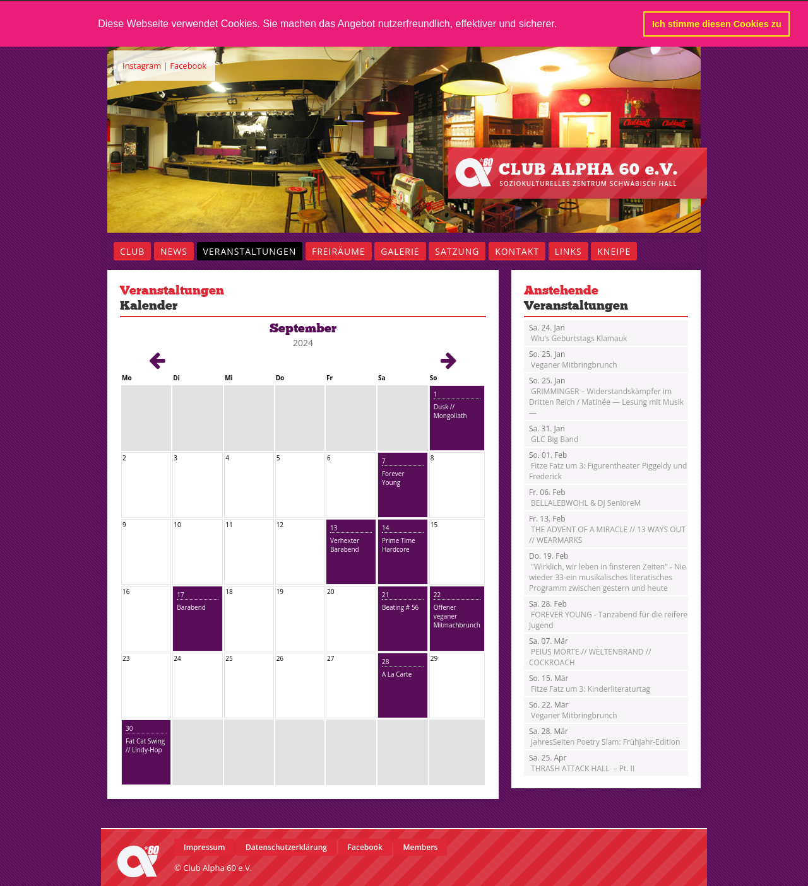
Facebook (188, 65)
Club (132, 251)
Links (568, 251)
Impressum (204, 847)
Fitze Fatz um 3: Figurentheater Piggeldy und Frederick (608, 465)
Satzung (457, 251)
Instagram (141, 65)
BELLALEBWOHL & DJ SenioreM (585, 497)
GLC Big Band (553, 433)
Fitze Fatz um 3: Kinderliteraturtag (589, 683)
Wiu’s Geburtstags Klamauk (578, 332)
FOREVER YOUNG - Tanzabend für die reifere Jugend (608, 614)
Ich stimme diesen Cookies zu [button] (716, 24)
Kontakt (517, 251)
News (173, 251)
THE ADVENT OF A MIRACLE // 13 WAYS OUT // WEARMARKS (607, 529)
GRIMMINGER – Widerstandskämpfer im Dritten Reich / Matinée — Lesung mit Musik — (606, 396)
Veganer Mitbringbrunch (573, 359)
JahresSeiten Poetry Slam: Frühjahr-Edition (604, 736)
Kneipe (614, 251)
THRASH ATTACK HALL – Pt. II (581, 762)
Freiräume (338, 251)
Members (420, 847)
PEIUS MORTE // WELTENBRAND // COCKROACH (590, 651)
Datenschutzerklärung (286, 847)
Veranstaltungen (250, 251)
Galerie (400, 251)
